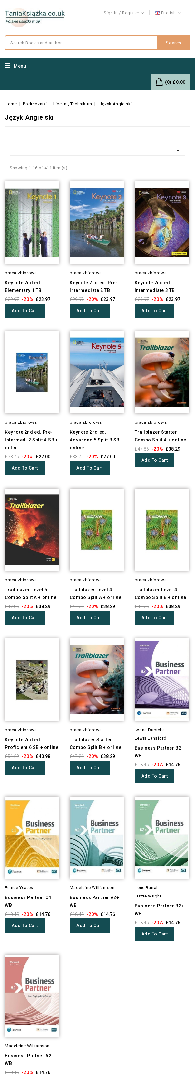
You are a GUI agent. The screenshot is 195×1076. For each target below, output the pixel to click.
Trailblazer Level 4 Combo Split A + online (95, 593)
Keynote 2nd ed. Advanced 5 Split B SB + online (96, 440)
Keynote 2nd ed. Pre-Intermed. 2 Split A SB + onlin (31, 440)
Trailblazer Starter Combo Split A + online (160, 436)
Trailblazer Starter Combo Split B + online (95, 743)
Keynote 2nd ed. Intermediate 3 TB (155, 286)
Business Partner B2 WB (158, 751)
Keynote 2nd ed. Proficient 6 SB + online (31, 743)
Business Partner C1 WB (28, 901)
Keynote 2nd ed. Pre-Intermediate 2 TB (94, 286)
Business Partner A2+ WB (94, 901)
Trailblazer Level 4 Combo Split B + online (160, 593)
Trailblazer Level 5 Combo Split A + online (30, 593)
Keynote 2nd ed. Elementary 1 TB (23, 286)
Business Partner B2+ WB (159, 909)
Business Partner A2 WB (28, 1059)
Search (173, 42)
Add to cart (25, 310)
